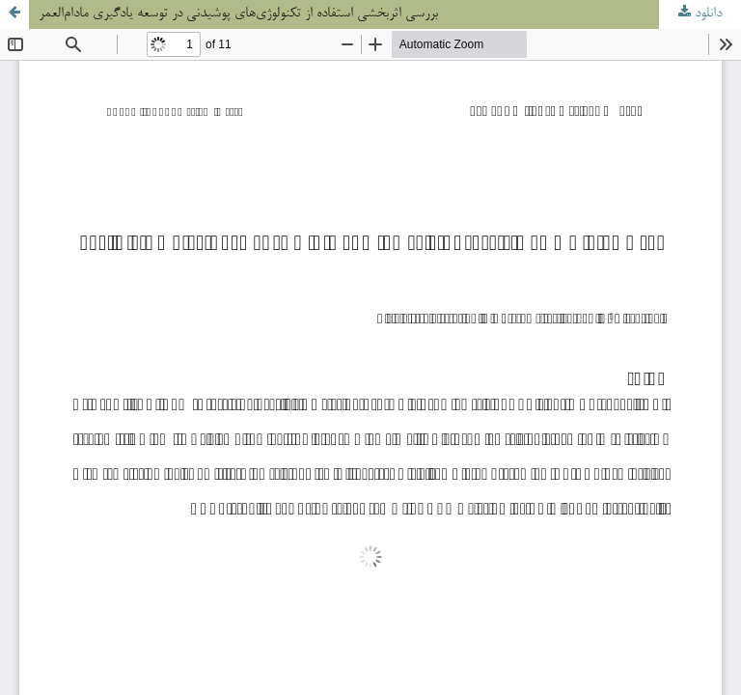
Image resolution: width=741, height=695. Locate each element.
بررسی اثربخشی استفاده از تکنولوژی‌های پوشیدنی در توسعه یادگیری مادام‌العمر (238, 14)
